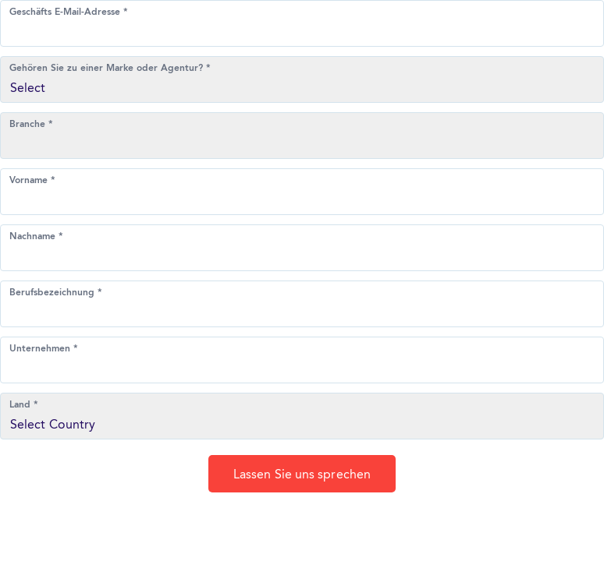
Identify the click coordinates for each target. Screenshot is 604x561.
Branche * (31, 124)
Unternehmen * (43, 349)
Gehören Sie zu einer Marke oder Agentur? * (110, 68)
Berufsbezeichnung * (55, 293)
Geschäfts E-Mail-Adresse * (68, 12)
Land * (23, 405)
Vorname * (32, 180)
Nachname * (36, 237)
